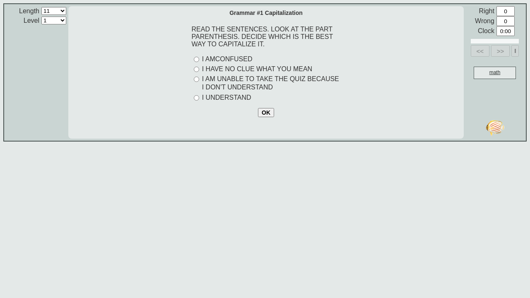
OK (266, 112)
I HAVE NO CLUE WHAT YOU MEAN (257, 68)
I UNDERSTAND (226, 97)
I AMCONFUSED (227, 58)
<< (480, 51)
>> (500, 51)
